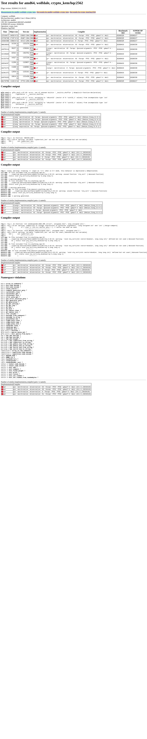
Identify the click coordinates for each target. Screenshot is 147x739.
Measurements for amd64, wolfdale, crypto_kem (18, 12)
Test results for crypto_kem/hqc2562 (83, 12)
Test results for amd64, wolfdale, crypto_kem (52, 12)
